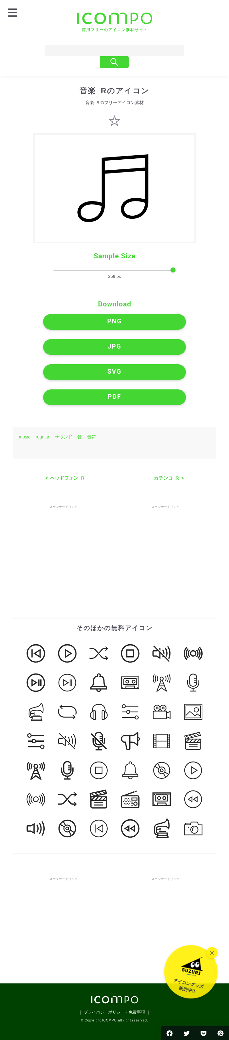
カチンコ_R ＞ (169, 478)
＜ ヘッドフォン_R (64, 478)
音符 (91, 436)
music (25, 436)
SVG (115, 371)
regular (42, 436)
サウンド (63, 436)
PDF (114, 396)
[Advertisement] (63, 549)
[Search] (102, 50)
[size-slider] (114, 270)
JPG (114, 346)
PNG (114, 321)
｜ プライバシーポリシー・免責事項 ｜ (114, 1012)
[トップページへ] (114, 22)
